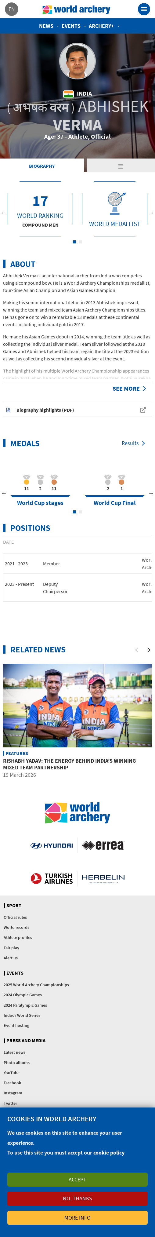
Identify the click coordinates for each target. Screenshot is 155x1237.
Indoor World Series (22, 1015)
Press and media (25, 1040)
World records (16, 927)
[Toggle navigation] (144, 9)
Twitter (10, 1103)
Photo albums (17, 1062)
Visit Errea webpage (103, 845)
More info (77, 1217)
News (46, 25)
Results (130, 443)
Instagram (13, 1093)
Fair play (11, 948)
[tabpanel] (40, 208)
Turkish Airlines (52, 878)
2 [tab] (80, 241)
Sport (13, 905)
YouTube (12, 1072)
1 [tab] (74, 241)
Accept (77, 1179)
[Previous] (137, 650)
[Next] (149, 650)
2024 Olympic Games (23, 995)
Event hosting (16, 1025)
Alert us (11, 958)
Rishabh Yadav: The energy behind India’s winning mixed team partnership (69, 764)
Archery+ (101, 25)
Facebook (12, 1083)
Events (71, 25)
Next (151, 213)
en (12, 9)
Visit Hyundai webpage (52, 845)
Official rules (15, 917)
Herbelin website (103, 878)
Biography (42, 166)
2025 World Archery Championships (36, 984)
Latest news (14, 1052)
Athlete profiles (18, 937)
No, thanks (77, 1198)
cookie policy (108, 1152)
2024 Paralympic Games (25, 1005)
